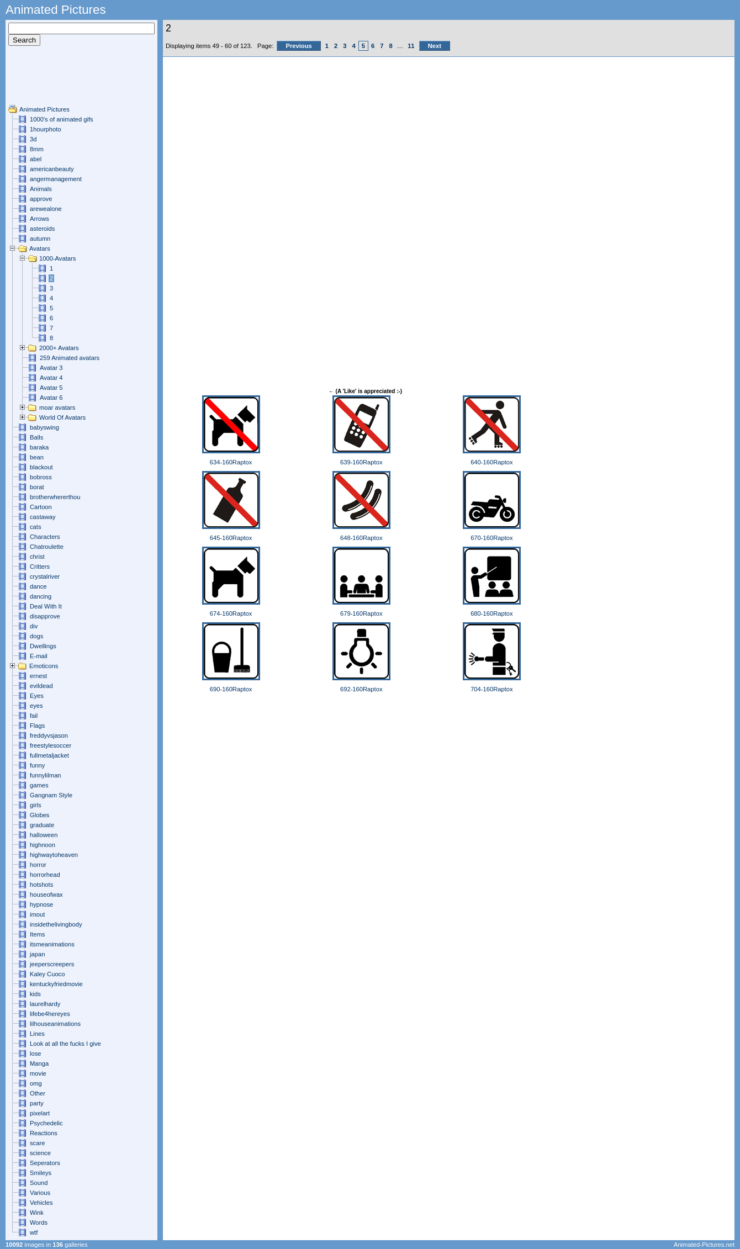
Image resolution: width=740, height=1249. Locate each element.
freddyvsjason (49, 735)
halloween (43, 835)
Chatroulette (47, 546)
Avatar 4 (51, 377)
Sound (38, 1182)
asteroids (42, 228)
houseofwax (46, 894)
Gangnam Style (51, 795)
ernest (38, 676)
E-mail (38, 656)
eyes (36, 705)
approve (41, 198)
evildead (41, 685)
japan (37, 954)
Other (37, 1093)
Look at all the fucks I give (65, 1043)
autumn (40, 238)
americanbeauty (52, 169)
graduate (42, 825)
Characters (45, 536)
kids (35, 994)
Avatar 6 (51, 397)
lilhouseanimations (55, 1023)
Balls (36, 437)
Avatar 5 (51, 387)
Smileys (40, 1172)
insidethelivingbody (56, 924)
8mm (37, 149)
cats (35, 526)
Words (38, 1222)
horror (38, 864)
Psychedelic (46, 1123)
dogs (36, 636)
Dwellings (43, 646)
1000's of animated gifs (61, 119)
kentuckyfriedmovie (56, 984)
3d (33, 139)
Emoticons (43, 666)
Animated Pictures (44, 109)
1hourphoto (45, 129)
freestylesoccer (50, 745)
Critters (40, 566)
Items (37, 934)
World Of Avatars (62, 417)
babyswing (44, 427)
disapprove (45, 616)
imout (37, 914)
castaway (43, 517)
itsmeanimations (52, 944)
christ (37, 556)
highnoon (42, 845)
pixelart (40, 1113)
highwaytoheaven (54, 854)
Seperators (45, 1163)
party (37, 1103)
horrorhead (45, 874)
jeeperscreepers (52, 964)
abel (35, 159)
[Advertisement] (41, 79)
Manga (39, 1063)
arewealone (46, 208)
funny (37, 765)
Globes (39, 815)
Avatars (39, 248)
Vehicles (41, 1202)
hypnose (41, 904)
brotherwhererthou (55, 497)
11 (411, 46)
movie (38, 1073)
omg (36, 1083)
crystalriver (45, 576)
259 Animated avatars (69, 357)
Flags (37, 725)
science (40, 1153)
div (34, 626)
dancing (40, 596)
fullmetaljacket (49, 755)
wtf (34, 1232)
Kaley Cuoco (47, 974)
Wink (37, 1212)
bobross (41, 477)
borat (37, 487)
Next (434, 46)
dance (38, 586)
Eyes (37, 695)
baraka (39, 447)
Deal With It (46, 606)
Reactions (43, 1133)
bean (37, 457)
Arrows (39, 218)
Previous (298, 46)
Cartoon (41, 507)
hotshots (41, 884)
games (39, 785)
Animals (41, 189)
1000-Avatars (57, 258)
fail (34, 715)
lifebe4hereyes (50, 1013)
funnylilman (45, 775)
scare (37, 1143)
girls (35, 805)
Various (40, 1192)
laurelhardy (45, 1004)
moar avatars (57, 407)
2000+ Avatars (59, 348)
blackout (41, 467)
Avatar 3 (51, 367)
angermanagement (56, 179)
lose (35, 1053)
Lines (37, 1033)
